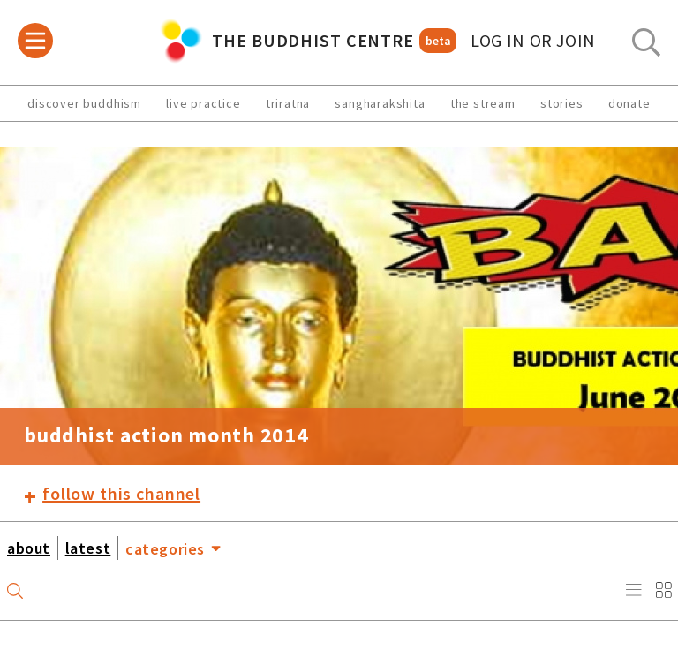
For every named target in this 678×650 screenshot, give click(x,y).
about (28, 548)
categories (173, 547)
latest (87, 548)
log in (533, 40)
